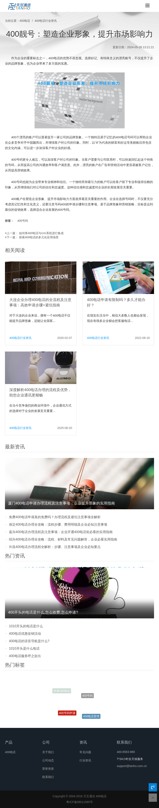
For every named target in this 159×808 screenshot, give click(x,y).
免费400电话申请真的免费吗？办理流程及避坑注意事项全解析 (55, 517)
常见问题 (85, 752)
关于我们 (48, 752)
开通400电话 (84, 682)
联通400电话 (61, 691)
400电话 (24, 20)
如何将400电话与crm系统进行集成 (41, 233)
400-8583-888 (126, 752)
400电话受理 (91, 717)
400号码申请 (67, 715)
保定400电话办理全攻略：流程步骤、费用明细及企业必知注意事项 (58, 524)
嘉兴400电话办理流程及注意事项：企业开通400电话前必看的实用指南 (61, 532)
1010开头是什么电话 (24, 648)
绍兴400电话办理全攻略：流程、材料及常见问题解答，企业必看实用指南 (63, 539)
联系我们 (48, 777)
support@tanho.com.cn (132, 766)
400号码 (22, 220)
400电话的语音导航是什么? (29, 641)
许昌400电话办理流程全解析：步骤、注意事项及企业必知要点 (55, 547)
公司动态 (48, 760)
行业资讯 (85, 760)
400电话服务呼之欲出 (25, 656)
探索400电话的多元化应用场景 (39, 237)
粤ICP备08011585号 (79, 802)
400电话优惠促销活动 (25, 633)
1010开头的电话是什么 (26, 626)
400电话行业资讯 (46, 20)
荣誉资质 (48, 768)
